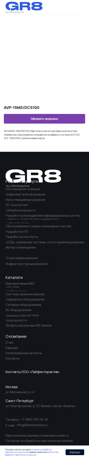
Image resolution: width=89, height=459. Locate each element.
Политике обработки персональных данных (31, 453)
